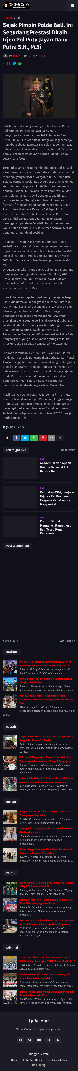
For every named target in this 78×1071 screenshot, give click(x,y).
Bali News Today (57, 1060)
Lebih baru (11, 640)
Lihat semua (68, 449)
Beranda (8, 18)
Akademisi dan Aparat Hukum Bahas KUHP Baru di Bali (55, 467)
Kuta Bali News (32, 1060)
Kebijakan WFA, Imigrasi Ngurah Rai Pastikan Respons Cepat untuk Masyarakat (57, 498)
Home (14, 1060)
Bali (18, 18)
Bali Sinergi (39, 1065)
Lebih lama (66, 640)
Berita (20, 427)
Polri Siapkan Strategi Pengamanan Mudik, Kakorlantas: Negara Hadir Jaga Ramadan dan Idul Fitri (46, 700)
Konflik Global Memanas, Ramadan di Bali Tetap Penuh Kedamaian (56, 527)
